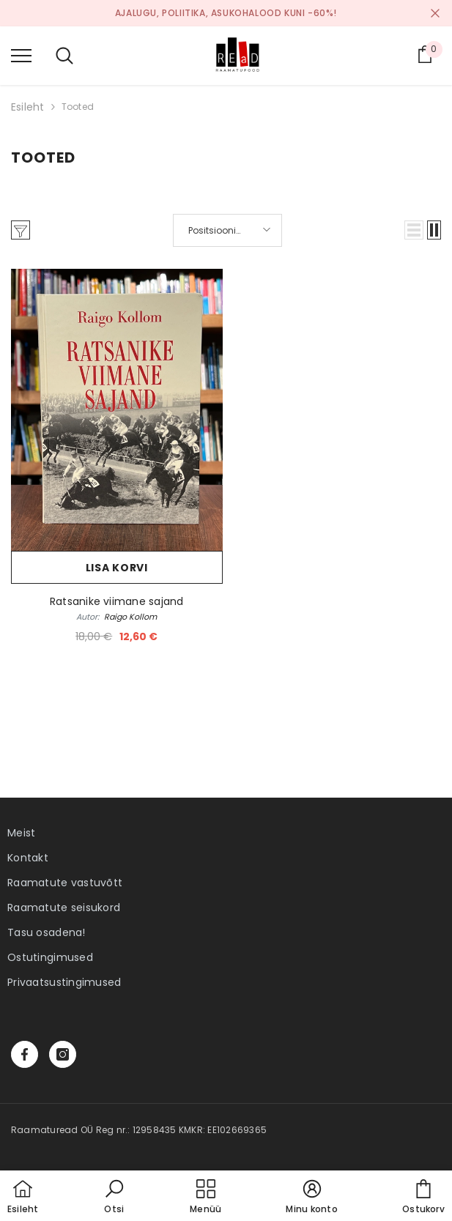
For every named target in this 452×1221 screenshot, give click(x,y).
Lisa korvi (117, 567)
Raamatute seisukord (63, 907)
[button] (413, 230)
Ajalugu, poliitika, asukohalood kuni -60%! (226, 13)
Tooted (78, 106)
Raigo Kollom (130, 617)
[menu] (21, 55)
